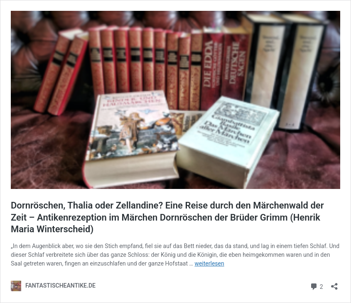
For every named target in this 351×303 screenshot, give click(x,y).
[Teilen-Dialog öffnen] (334, 283)
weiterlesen (209, 263)
